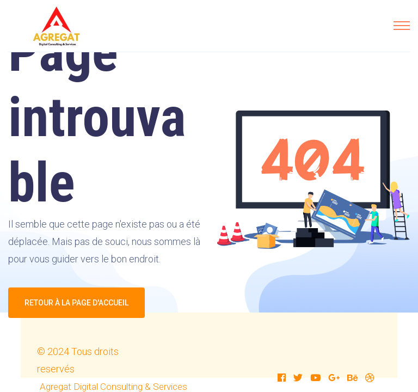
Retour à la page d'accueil (76, 302)
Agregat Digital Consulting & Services (113, 386)
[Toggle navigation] (402, 26)
